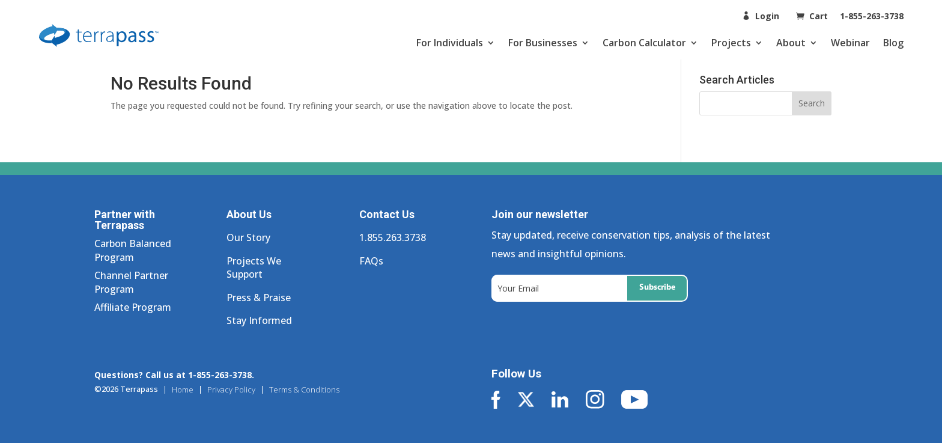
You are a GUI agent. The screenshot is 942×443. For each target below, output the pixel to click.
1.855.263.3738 (392, 237)
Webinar (850, 42)
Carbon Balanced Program (132, 250)
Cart (819, 16)
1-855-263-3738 (872, 16)
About (791, 42)
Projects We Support (253, 267)
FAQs (371, 260)
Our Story (248, 237)
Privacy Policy (231, 390)
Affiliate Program (132, 307)
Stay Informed (259, 320)
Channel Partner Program (131, 282)
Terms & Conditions (304, 390)
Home (182, 390)
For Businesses (542, 42)
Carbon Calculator (644, 42)
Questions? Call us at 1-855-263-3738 (173, 374)
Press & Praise (258, 297)
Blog (893, 42)
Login (767, 16)
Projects (731, 42)
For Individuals (449, 42)
